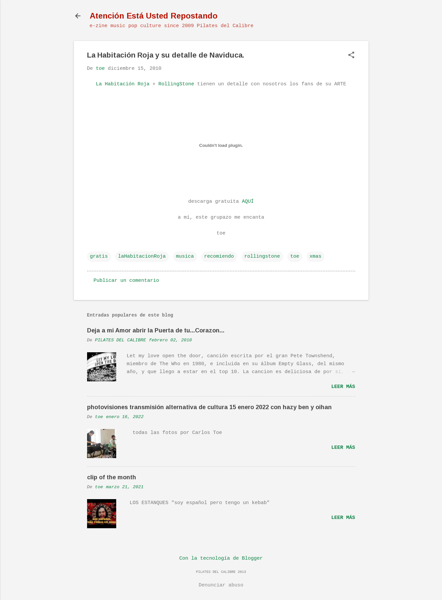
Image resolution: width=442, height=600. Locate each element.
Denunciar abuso (221, 585)
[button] (351, 56)
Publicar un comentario (126, 280)
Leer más (343, 387)
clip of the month (111, 477)
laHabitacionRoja (142, 256)
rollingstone (262, 256)
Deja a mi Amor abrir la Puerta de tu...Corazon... (155, 330)
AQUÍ (248, 201)
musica (185, 256)
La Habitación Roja (122, 84)
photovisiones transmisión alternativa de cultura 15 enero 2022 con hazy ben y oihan (209, 407)
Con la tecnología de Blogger (221, 558)
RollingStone (176, 84)
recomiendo (219, 256)
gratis (99, 256)
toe (294, 256)
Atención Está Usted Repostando (154, 15)
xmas (315, 256)
